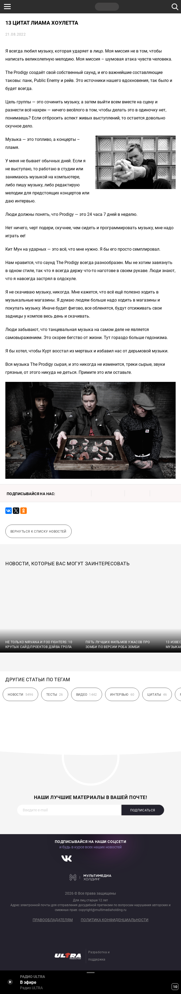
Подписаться (142, 810)
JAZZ (82, 7)
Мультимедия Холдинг (90, 877)
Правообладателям (53, 920)
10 (175, 987)
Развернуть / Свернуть (90, 972)
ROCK (56, 7)
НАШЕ (31, 7)
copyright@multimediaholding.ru (102, 910)
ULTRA (107, 7)
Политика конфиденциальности (114, 920)
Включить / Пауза (10, 981)
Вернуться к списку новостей (38, 531)
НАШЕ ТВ (132, 7)
